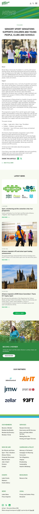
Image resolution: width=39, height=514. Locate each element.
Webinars (4, 480)
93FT (19, 510)
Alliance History (6, 455)
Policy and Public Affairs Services (26, 433)
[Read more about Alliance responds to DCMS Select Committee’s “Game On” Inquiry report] (19, 277)
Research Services (25, 428)
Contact (4, 466)
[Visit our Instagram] (3, 505)
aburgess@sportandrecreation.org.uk (12, 155)
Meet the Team (6, 459)
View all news (19, 313)
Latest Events (5, 478)
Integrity (22, 459)
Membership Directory (8, 432)
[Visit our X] (6, 505)
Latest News (5, 494)
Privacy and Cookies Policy (27, 494)
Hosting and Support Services (28, 439)
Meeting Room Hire (25, 436)
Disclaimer (22, 497)
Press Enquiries (6, 497)
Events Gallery (6, 483)
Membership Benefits (7, 430)
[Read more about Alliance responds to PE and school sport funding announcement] (19, 234)
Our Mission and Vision (8, 450)
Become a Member (7, 428)
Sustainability (23, 464)
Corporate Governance (8, 457)
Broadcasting (23, 462)
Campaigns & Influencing (26, 453)
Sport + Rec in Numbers (8, 453)
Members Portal (6, 435)
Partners (4, 464)
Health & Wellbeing (25, 466)
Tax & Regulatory (24, 457)
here (10, 148)
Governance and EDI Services (28, 430)
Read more (5, 217)
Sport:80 (32, 510)
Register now (9, 356)
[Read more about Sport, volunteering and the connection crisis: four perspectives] (19, 191)
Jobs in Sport (5, 462)
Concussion (23, 455)
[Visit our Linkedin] (9, 505)
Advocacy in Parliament (26, 450)
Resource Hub (23, 478)
